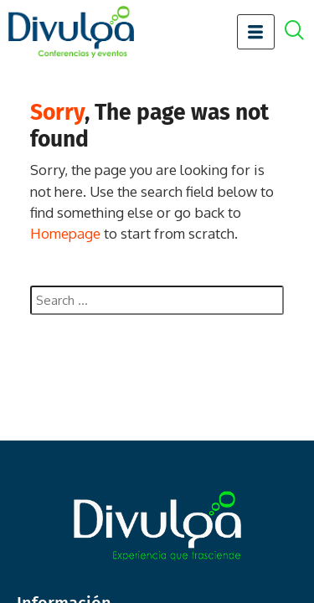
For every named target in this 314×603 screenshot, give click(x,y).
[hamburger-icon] (256, 31)
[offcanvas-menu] (303, 32)
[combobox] (157, 300)
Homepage (65, 233)
